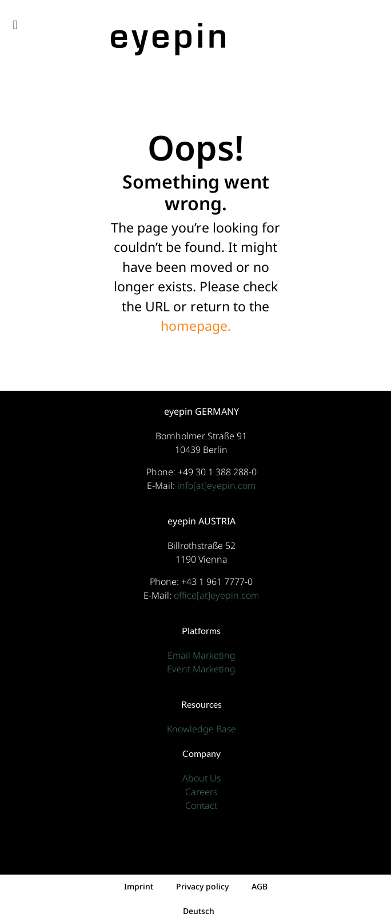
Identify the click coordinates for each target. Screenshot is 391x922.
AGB (260, 886)
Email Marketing (201, 655)
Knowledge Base (201, 729)
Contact (201, 805)
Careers (201, 791)
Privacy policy (202, 886)
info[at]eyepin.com (216, 485)
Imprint (138, 886)
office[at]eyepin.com (216, 595)
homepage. (196, 325)
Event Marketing (201, 669)
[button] (15, 24)
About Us (201, 778)
